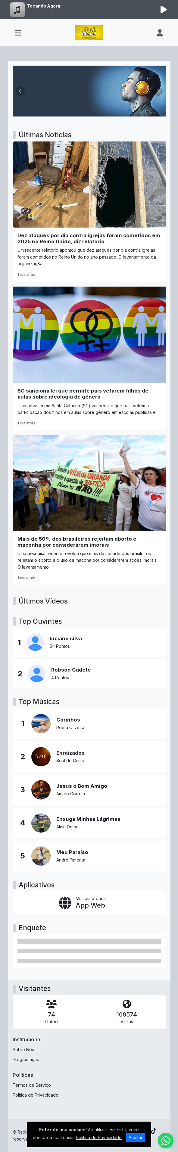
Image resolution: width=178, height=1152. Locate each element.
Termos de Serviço (32, 1085)
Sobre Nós (23, 1049)
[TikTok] (153, 1131)
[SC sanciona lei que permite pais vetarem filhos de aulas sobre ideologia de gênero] (89, 358)
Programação (26, 1059)
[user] (160, 33)
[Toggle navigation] (18, 33)
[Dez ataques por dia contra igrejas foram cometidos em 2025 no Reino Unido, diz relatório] (89, 211)
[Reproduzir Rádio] (164, 9)
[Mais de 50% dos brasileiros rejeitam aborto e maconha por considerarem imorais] (89, 510)
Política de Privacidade (35, 1095)
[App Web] (89, 902)
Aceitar (135, 1137)
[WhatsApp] (165, 1140)
